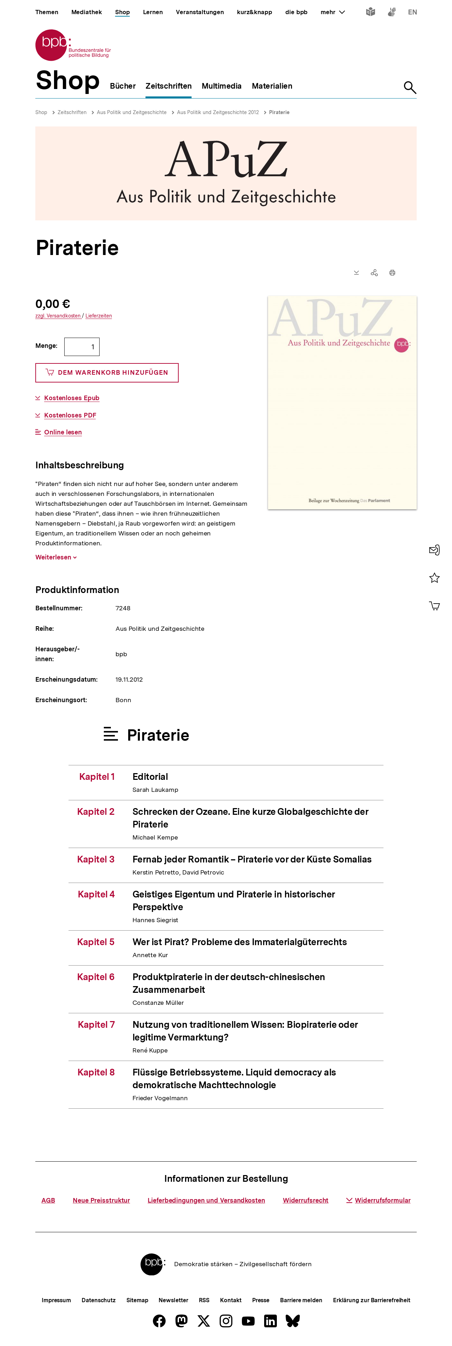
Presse (260, 1300)
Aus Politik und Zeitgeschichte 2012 (218, 112)
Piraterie (279, 112)
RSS (204, 1300)
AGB (48, 1200)
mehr (333, 12)
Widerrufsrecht (306, 1200)
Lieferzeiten (98, 316)
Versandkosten (58, 316)
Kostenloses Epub (72, 398)
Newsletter (173, 1300)
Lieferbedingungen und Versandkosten (206, 1200)
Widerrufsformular (378, 1200)
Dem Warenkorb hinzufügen (107, 373)
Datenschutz (99, 1300)
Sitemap (137, 1300)
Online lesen (63, 432)
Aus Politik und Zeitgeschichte (132, 112)
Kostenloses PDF (70, 415)
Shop (41, 112)
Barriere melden (301, 1300)
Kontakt (230, 1300)
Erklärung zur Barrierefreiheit (371, 1300)
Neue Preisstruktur (101, 1200)
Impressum (56, 1300)
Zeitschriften (72, 112)
